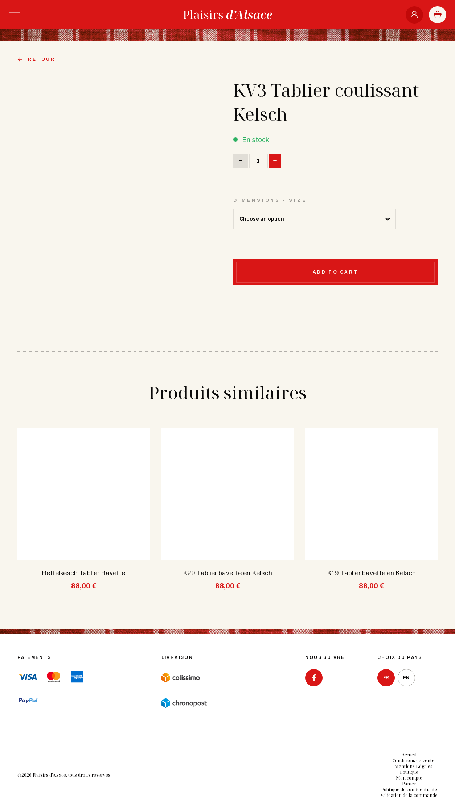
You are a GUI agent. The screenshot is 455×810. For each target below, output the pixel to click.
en (406, 677)
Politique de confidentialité (409, 789)
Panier (409, 784)
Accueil (409, 755)
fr (386, 677)
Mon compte (409, 778)
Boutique (409, 772)
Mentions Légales (413, 766)
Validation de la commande (409, 795)
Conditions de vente (413, 760)
